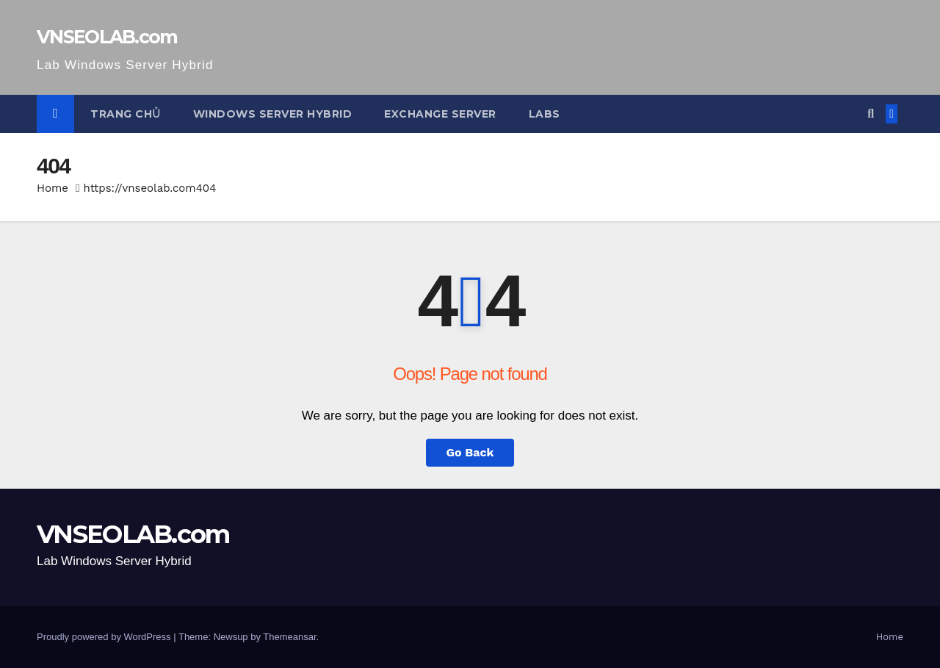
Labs (544, 114)
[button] (870, 114)
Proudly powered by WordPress (105, 636)
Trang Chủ (125, 114)
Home (52, 188)
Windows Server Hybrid (272, 114)
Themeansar (289, 636)
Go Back (470, 452)
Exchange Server (440, 114)
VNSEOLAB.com (107, 37)
